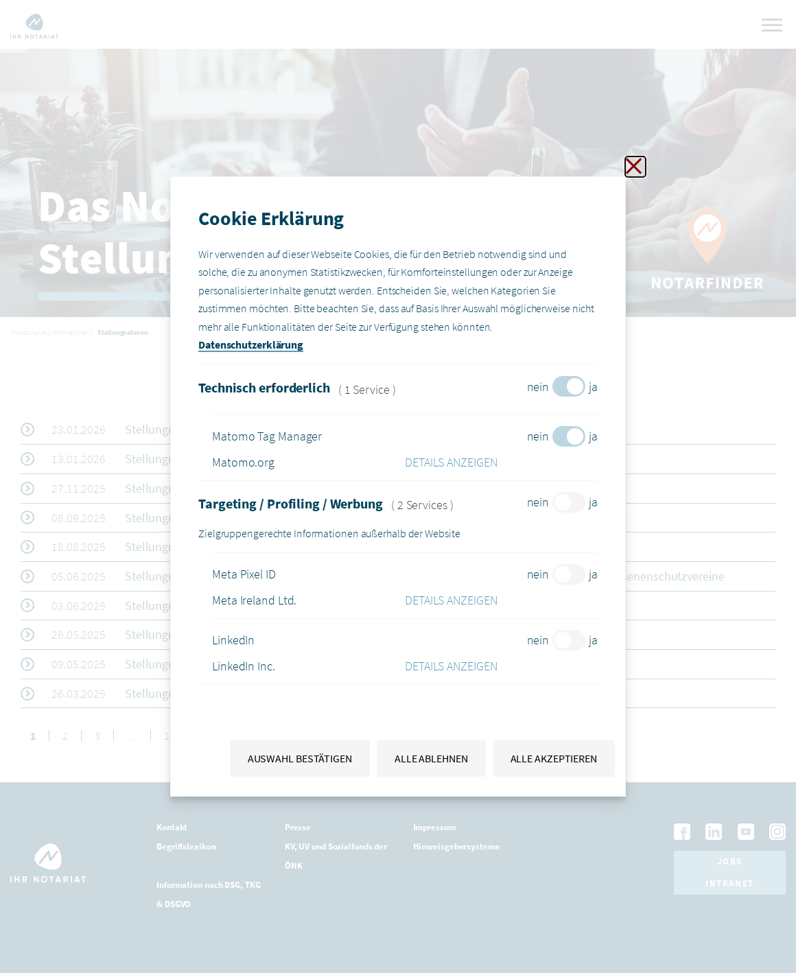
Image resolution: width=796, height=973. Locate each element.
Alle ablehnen (431, 758)
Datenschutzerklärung (250, 344)
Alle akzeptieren (554, 758)
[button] (501, 462)
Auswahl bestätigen (300, 758)
